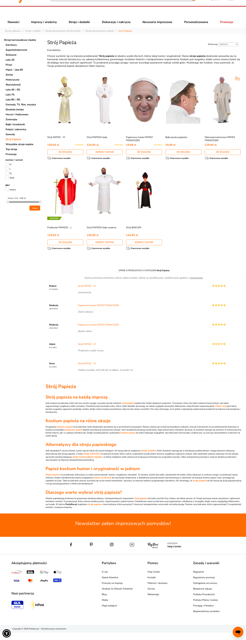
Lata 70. (10, 100)
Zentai (9, 80)
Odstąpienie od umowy (205, 590)
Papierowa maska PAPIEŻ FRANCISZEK (139, 145)
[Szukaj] (120, 15)
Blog (104, 601)
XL (10, 179)
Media (105, 607)
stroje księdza (148, 458)
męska (12, 195)
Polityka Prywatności (204, 601)
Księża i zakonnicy (16, 135)
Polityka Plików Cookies (205, 607)
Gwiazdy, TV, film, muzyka (21, 110)
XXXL (12, 183)
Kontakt (152, 585)
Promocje (11, 160)
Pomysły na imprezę (112, 590)
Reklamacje (153, 601)
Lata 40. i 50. (13, 95)
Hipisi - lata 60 (14, 75)
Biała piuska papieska (176, 143)
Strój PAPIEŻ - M (56, 143)
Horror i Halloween (17, 120)
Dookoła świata (15, 115)
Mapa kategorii (109, 613)
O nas (105, 579)
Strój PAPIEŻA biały (97, 143)
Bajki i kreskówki (15, 130)
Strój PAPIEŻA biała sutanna (101, 234)
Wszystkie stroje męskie (19, 150)
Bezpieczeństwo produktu (206, 618)
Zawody (10, 140)
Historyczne (12, 85)
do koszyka (65, 157)
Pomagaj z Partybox (203, 613)
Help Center (154, 579)
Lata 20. (10, 65)
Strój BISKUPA (133, 234)
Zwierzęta (11, 125)
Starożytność (13, 90)
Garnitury (11, 51)
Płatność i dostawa (157, 590)
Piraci (9, 70)
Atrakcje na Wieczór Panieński (117, 596)
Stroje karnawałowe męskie (20, 46)
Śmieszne (11, 60)
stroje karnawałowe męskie (87, 464)
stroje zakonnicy (92, 461)
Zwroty (151, 596)
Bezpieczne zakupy (202, 596)
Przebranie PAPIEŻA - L (59, 234)
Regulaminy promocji (204, 585)
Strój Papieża (13, 145)
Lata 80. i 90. (13, 105)
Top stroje (11, 155)
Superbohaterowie (16, 55)
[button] (6, 633)
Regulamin (198, 579)
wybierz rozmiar (104, 157)
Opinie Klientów (110, 585)
